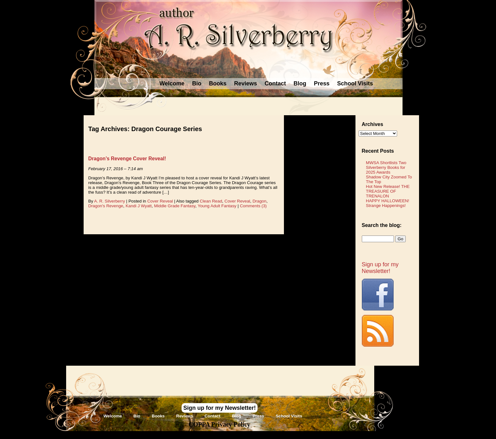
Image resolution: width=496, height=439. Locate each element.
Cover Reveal (160, 201)
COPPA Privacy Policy (219, 424)
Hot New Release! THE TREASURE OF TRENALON (388, 191)
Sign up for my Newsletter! (380, 267)
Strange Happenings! (386, 205)
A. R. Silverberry (109, 201)
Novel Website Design (295, 434)
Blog (299, 83)
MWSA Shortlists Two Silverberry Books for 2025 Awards (386, 167)
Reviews (245, 83)
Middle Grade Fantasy (174, 205)
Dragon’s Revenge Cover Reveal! (127, 158)
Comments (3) (253, 205)
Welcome (172, 83)
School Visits (355, 83)
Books (217, 83)
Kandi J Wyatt (139, 205)
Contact (275, 83)
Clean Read (211, 201)
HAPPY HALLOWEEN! (387, 200)
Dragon (259, 201)
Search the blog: (382, 225)
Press (321, 83)
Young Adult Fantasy (217, 205)
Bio (196, 83)
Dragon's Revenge (105, 205)
